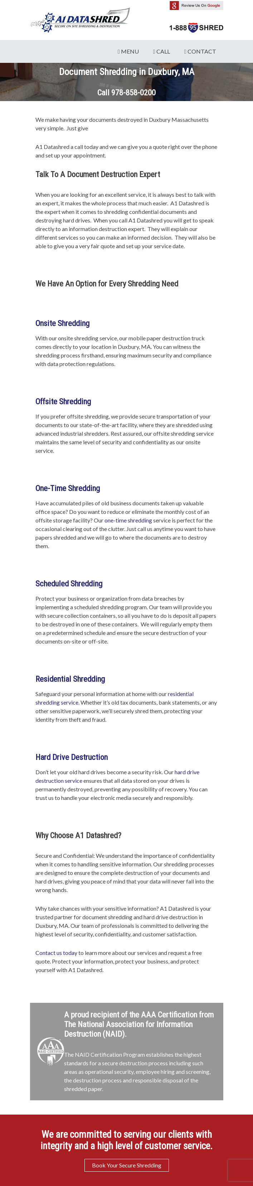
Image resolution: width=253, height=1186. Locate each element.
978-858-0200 (133, 92)
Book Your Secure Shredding (126, 1165)
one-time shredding (128, 520)
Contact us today (56, 952)
